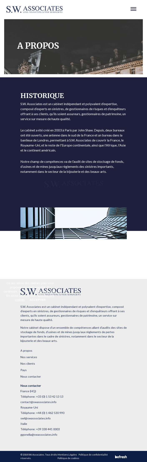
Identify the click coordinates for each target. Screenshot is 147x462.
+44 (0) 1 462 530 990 (50, 413)
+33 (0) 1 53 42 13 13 (49, 396)
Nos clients (27, 363)
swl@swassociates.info (35, 418)
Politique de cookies (68, 458)
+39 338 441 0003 (48, 429)
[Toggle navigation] (133, 9)
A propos (26, 350)
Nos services (28, 357)
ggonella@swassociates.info (38, 434)
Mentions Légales (67, 454)
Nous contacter (30, 376)
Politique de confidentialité (93, 454)
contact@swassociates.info (38, 402)
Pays (23, 370)
